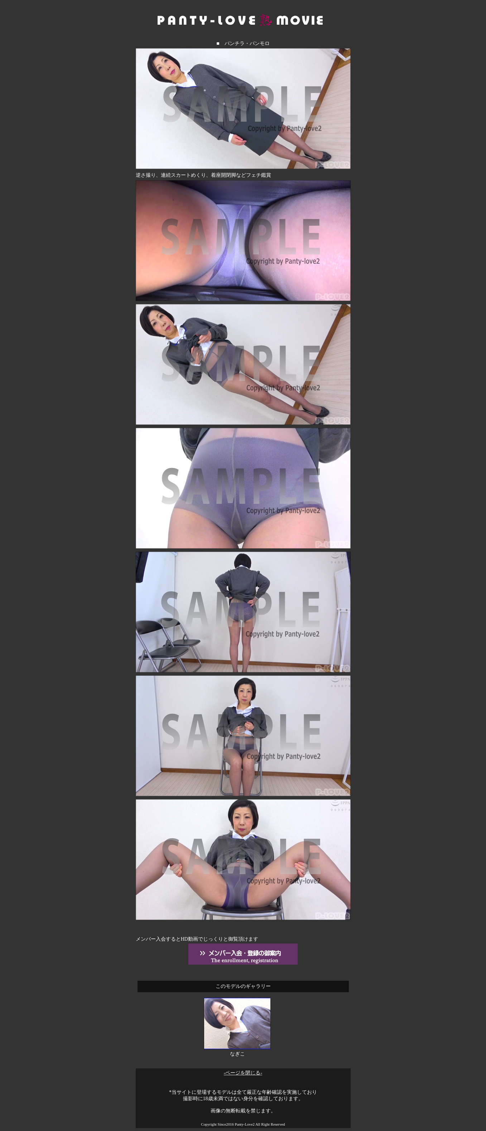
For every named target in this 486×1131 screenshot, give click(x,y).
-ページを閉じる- (243, 1073)
